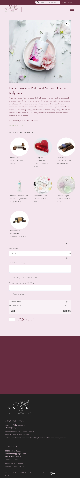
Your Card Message (17, 263)
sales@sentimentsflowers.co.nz (15, 466)
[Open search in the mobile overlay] (49, 2)
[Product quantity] (12, 319)
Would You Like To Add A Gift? (22, 132)
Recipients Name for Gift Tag (21, 283)
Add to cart (25, 320)
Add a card (13, 249)
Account (71, 2)
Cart (64, 2)
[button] (67, 23)
